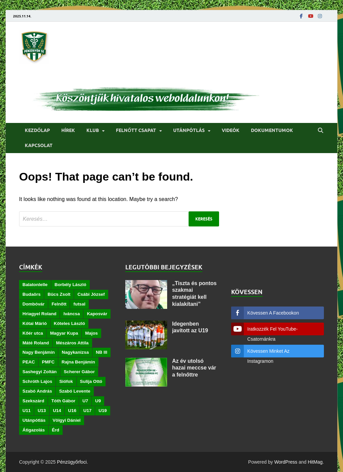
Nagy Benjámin (38, 352)
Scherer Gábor (79, 371)
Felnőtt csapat (136, 130)
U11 (26, 410)
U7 (85, 400)
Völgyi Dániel (67, 420)
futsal (79, 304)
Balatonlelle (35, 284)
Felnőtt (59, 304)
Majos (91, 333)
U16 (72, 410)
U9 (98, 400)
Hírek (68, 130)
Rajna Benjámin (78, 361)
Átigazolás (33, 429)
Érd (55, 429)
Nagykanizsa (75, 352)
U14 (57, 410)
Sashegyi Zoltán (39, 371)
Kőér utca (32, 333)
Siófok (66, 381)
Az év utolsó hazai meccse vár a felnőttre (194, 368)
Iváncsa (71, 313)
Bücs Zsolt (59, 294)
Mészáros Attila (72, 342)
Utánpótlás (189, 130)
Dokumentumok (272, 130)
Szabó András (37, 391)
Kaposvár (97, 313)
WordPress (285, 462)
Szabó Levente (74, 391)
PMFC (48, 361)
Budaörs (31, 294)
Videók (230, 130)
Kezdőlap (37, 130)
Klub (92, 130)
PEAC (28, 361)
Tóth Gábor (63, 400)
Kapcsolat (39, 145)
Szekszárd (33, 400)
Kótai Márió (34, 323)
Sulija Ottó (91, 381)
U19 (102, 410)
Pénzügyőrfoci (72, 462)
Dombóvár (33, 304)
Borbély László (70, 284)
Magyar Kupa (64, 333)
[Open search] (321, 130)
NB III (101, 352)
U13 (42, 410)
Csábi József (91, 294)
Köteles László (69, 323)
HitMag (315, 462)
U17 (87, 410)
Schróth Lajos (37, 381)
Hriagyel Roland (39, 313)
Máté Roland (35, 342)
